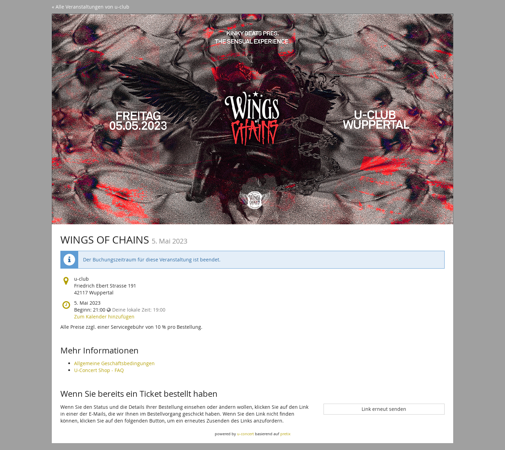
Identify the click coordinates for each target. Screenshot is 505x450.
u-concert (245, 433)
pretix (285, 433)
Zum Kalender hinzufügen (104, 316)
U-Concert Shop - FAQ (99, 370)
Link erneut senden (384, 409)
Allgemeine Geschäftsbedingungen (114, 363)
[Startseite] (252, 119)
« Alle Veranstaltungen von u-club (90, 6)
